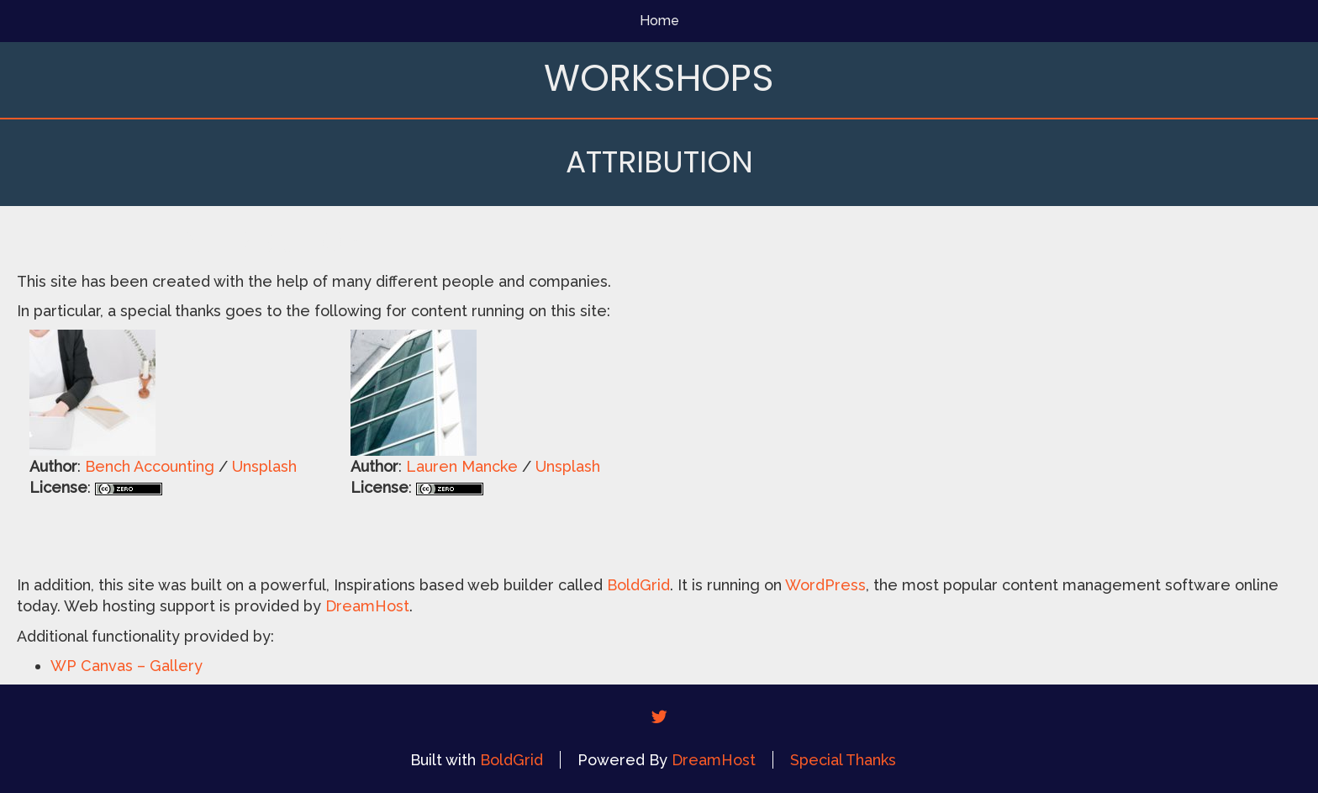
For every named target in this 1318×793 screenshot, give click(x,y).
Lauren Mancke (462, 466)
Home (659, 21)
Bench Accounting (149, 466)
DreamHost (367, 606)
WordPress (825, 585)
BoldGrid (638, 585)
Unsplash (264, 466)
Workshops (659, 77)
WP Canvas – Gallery (126, 665)
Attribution (659, 161)
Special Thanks (843, 760)
